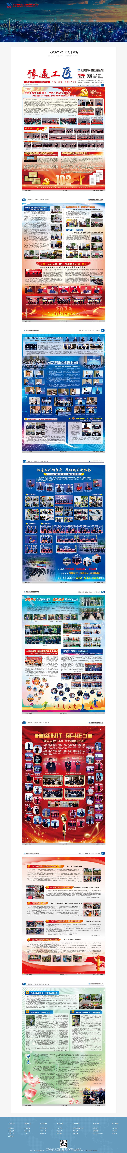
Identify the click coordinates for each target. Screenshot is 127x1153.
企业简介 (11, 1128)
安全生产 (27, 1133)
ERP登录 (114, 1133)
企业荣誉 (11, 1133)
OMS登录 (115, 1128)
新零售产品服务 (98, 1133)
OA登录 (114, 1131)
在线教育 (59, 1133)
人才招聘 (59, 1128)
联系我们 (11, 1136)
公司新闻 (27, 1128)
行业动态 (27, 1131)
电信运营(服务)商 (78, 1128)
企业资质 (11, 1131)
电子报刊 (43, 1133)
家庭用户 (75, 1133)
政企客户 (75, 1131)
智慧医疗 (95, 1128)
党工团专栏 (43, 1128)
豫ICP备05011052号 (91, 1150)
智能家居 (95, 1131)
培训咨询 (59, 1131)
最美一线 (43, 1131)
